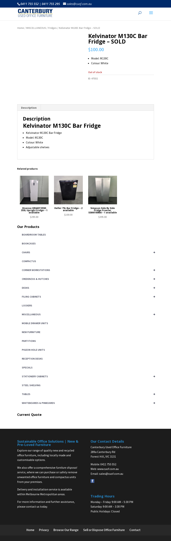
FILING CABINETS (88, 296)
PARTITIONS (29, 341)
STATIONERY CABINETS (88, 376)
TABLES (88, 394)
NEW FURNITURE (31, 332)
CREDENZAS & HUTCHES (88, 278)
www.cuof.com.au (108, 469)
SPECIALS (27, 367)
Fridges (52, 28)
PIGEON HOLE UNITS (33, 349)
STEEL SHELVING (31, 385)
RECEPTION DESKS (32, 358)
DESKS (88, 287)
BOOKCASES (29, 243)
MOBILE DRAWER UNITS (35, 323)
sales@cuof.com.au (111, 473)
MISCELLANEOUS (36, 28)
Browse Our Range (66, 530)
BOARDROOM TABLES (34, 234)
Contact (134, 530)
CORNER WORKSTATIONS (88, 270)
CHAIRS (88, 252)
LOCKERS (27, 305)
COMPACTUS (29, 261)
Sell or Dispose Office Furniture (104, 530)
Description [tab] (29, 107)
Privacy (44, 530)
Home (20, 28)
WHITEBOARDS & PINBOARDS (88, 403)
